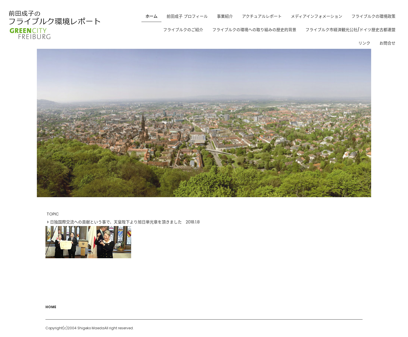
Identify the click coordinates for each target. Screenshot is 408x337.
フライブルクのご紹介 (183, 30)
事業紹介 (225, 16)
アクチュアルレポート (262, 16)
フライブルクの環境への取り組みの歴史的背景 (254, 30)
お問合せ (387, 43)
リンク (364, 43)
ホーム (151, 16)
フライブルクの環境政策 (373, 16)
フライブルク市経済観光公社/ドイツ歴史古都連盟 (350, 30)
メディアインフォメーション (316, 16)
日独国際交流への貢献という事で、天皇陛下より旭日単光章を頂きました (113, 222)
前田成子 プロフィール (187, 16)
